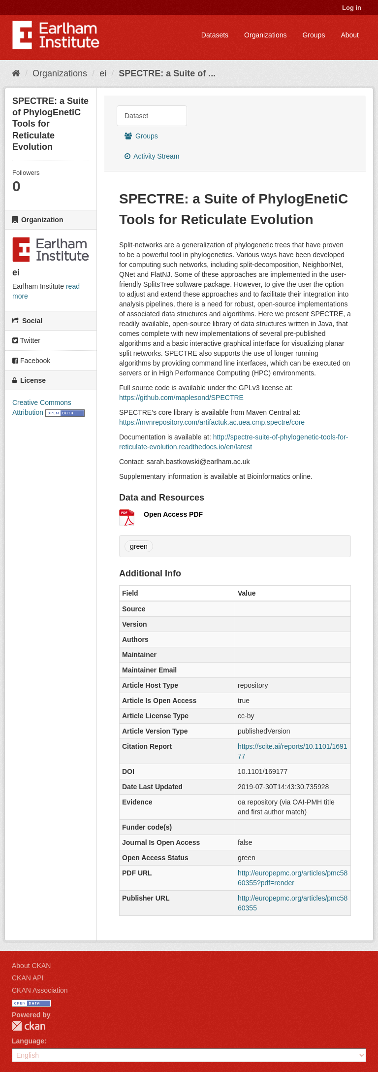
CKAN (28, 1026)
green (139, 546)
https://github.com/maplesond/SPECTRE (181, 398)
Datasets (214, 35)
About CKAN (31, 966)
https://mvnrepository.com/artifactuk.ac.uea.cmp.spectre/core (212, 422)
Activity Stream (152, 156)
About (350, 35)
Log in (351, 7)
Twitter (26, 340)
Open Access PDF (173, 514)
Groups (313, 35)
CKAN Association (40, 990)
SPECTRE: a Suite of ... (167, 73)
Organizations (265, 35)
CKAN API (28, 978)
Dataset (136, 116)
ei (102, 73)
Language (28, 1041)
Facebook (31, 361)
